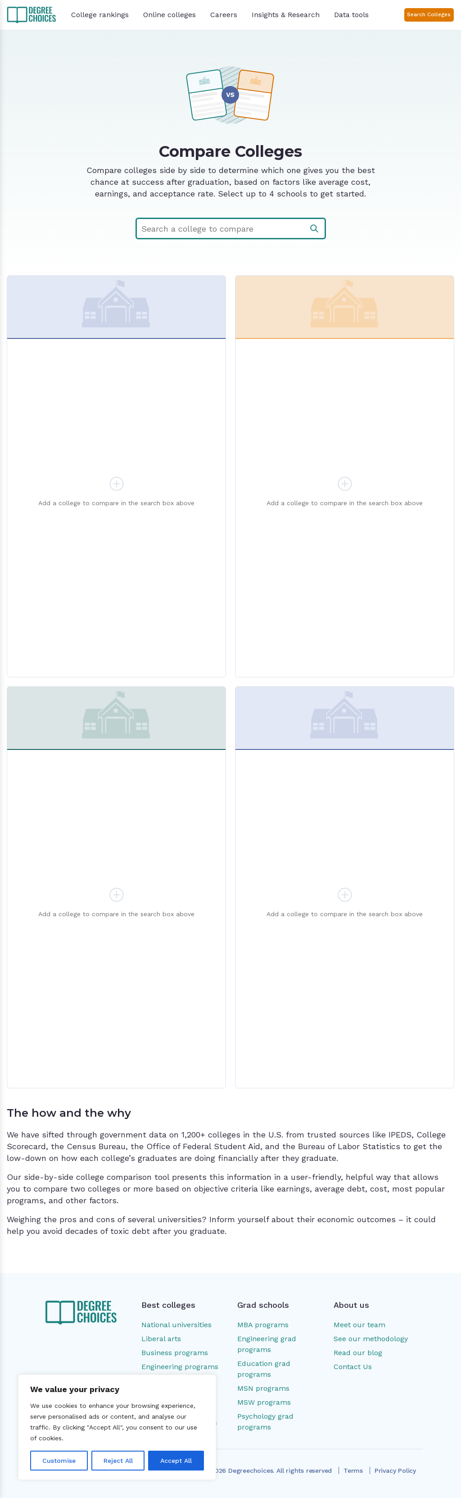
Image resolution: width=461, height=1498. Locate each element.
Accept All (176, 1460)
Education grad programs (263, 1369)
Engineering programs (179, 1366)
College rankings (100, 14)
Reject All (118, 1460)
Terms (353, 1470)
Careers (223, 14)
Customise (59, 1460)
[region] (117, 1427)
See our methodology (371, 1338)
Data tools (351, 14)
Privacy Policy (395, 1470)
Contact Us (353, 1366)
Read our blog (358, 1352)
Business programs (174, 1352)
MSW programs (264, 1402)
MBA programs (263, 1324)
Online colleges (169, 14)
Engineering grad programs (266, 1344)
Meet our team (359, 1324)
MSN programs (263, 1388)
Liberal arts (161, 1338)
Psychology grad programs (265, 1421)
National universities (176, 1324)
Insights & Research (286, 14)
